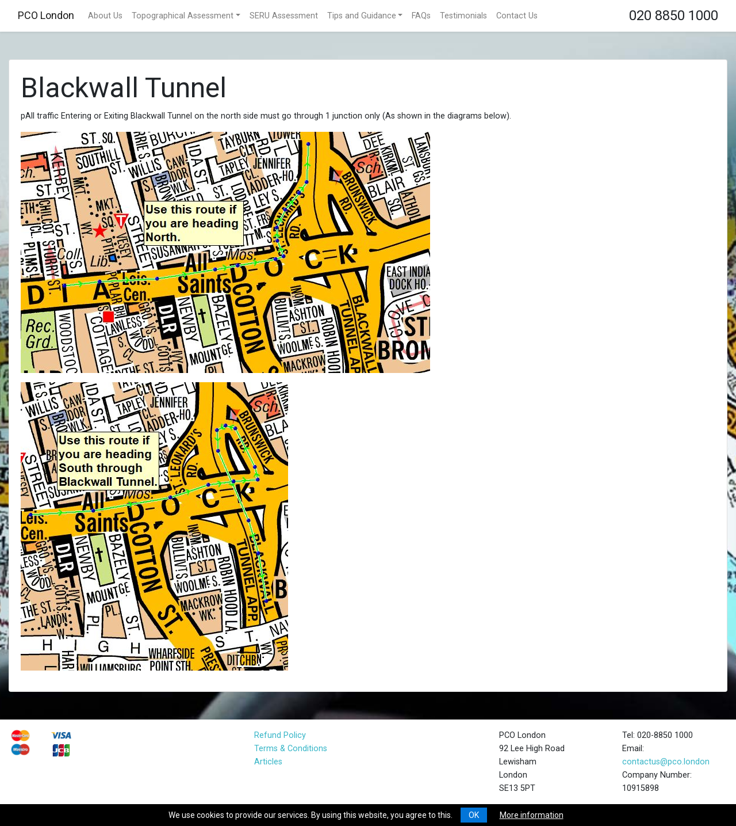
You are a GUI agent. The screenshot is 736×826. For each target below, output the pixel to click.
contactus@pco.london (666, 762)
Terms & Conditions (290, 748)
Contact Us (517, 16)
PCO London (46, 15)
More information (532, 815)
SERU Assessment (284, 16)
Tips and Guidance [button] (361, 16)
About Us (105, 16)
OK (474, 815)
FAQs (421, 16)
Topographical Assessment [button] (182, 16)
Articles (268, 762)
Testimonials (463, 16)
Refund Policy (280, 735)
